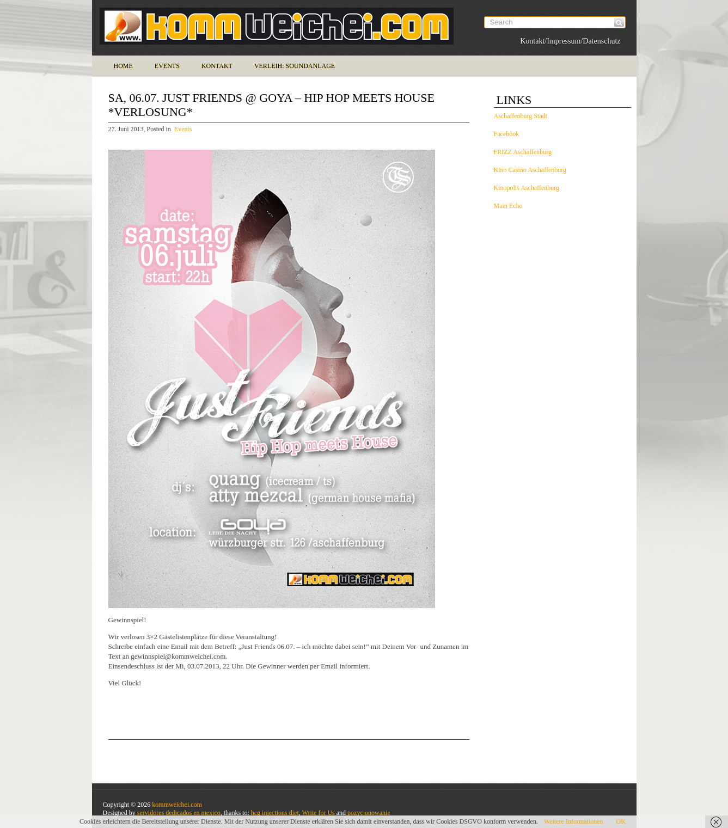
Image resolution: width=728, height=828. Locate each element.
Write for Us (318, 813)
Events (167, 66)
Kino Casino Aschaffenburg (530, 170)
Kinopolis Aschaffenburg (527, 188)
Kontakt (217, 66)
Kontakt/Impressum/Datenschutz (570, 41)
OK (621, 821)
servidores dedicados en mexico (179, 813)
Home (123, 66)
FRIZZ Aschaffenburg (523, 152)
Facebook (506, 134)
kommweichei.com (177, 804)
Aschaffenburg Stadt (521, 116)
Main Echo (508, 206)
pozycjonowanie (368, 813)
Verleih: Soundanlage (294, 66)
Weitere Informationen (573, 821)
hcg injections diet (275, 813)
